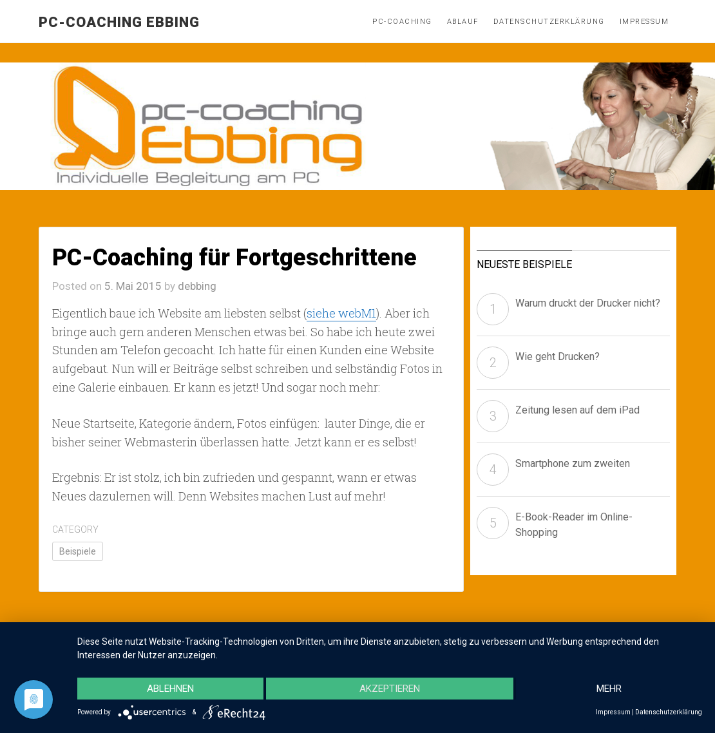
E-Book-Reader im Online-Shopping (574, 524)
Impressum (644, 21)
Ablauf (463, 21)
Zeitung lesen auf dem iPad (577, 410)
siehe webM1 (341, 313)
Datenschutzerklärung (549, 21)
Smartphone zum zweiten (572, 463)
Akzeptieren (389, 688)
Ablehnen (170, 688)
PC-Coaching (402, 21)
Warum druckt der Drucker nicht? (587, 303)
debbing (197, 286)
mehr (609, 688)
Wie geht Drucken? (557, 356)
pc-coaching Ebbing (119, 22)
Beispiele (77, 551)
